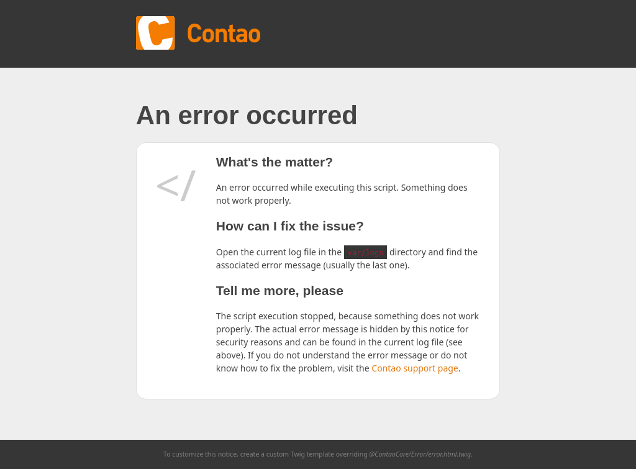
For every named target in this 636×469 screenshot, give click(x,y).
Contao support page (414, 368)
